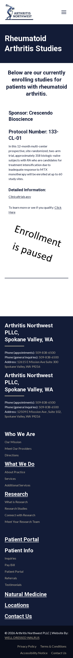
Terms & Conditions (53, 646)
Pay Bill (10, 565)
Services (10, 478)
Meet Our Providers (18, 448)
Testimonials (13, 584)
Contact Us (18, 616)
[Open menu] (63, 12)
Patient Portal (22, 539)
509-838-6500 (45, 352)
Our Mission (13, 442)
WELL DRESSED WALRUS (22, 637)
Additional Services (17, 485)
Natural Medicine (26, 594)
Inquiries (10, 558)
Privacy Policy (26, 646)
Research (16, 494)
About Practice (15, 472)
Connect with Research (20, 515)
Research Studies (16, 508)
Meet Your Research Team (22, 521)
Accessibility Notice (33, 653)
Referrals (11, 578)
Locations (17, 605)
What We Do (19, 464)
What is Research (16, 502)
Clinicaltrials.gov (20, 196)
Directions (12, 455)
